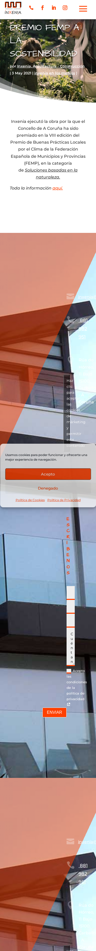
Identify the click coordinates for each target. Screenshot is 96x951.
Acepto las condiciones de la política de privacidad (77, 688)
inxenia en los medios (54, 73)
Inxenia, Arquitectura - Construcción (51, 66)
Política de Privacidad (64, 500)
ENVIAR (54, 712)
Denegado (48, 488)
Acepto (48, 473)
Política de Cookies (30, 500)
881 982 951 (83, 329)
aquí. (57, 188)
